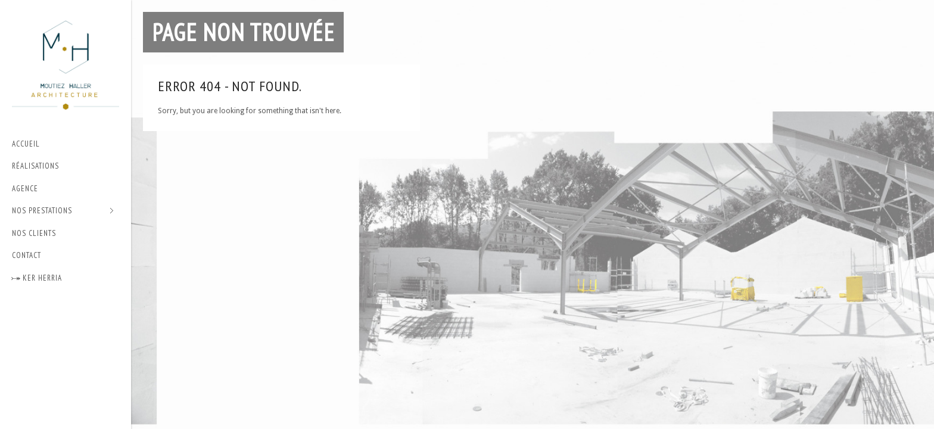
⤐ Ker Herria (37, 278)
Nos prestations (63, 211)
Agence (25, 189)
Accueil (26, 144)
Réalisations (35, 166)
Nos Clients (34, 233)
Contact (26, 255)
